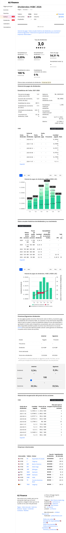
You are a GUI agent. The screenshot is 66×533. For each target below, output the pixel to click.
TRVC (28, 484)
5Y (21, 175)
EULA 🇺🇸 (45, 522)
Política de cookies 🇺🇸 (49, 519)
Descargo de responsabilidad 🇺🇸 (52, 521)
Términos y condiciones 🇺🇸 (50, 529)
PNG (55, 175)
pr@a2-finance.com (56, 516)
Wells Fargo (35, 467)
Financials (61, 14)
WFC (28, 466)
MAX (29, 175)
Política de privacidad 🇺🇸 (50, 524)
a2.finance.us (56, 502)
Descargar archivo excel (57, 128)
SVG (50, 175)
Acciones (25, 9)
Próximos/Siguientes (23, 32)
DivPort (20, 327)
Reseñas (26, 510)
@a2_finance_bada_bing (57, 500)
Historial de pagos (23, 31)
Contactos (20, 510)
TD (27, 480)
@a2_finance (54, 505)
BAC (28, 464)
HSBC (28, 477)
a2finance (55, 503)
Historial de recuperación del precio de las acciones (44, 32)
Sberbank (34, 472)
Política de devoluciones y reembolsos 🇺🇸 (50, 527)
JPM (28, 469)
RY (27, 458)
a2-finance (53, 509)
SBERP (28, 475)
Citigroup (34, 461)
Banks (62, 17)
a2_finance (50, 507)
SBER (28, 472)
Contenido (31, 509)
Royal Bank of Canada (38, 459)
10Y (24, 175)
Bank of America (36, 464)
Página (19, 9)
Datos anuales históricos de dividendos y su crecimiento (44, 31)
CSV (60, 175)
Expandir (22, 164)
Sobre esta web (26, 507)
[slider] (31, 380)
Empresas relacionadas (24, 34)
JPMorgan (35, 469)
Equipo (25, 509)
